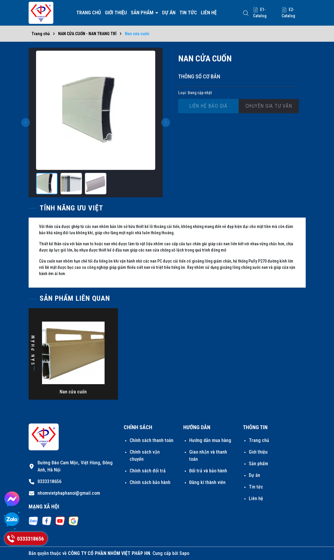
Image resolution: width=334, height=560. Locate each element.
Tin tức (188, 12)
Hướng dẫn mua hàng (210, 440)
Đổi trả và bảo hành (208, 471)
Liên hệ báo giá (208, 106)
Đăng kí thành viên (207, 482)
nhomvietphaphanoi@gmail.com (69, 493)
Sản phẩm (143, 12)
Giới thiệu (116, 12)
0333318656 (49, 481)
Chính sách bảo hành (150, 482)
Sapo (184, 553)
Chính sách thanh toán (151, 440)
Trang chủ (88, 12)
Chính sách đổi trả (148, 471)
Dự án (168, 12)
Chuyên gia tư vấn (269, 106)
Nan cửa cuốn (73, 392)
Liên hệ (209, 12)
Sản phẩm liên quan (75, 298)
